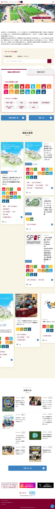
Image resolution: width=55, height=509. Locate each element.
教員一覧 (41, 118)
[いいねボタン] (3, 222)
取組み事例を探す (14, 72)
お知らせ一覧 (27, 468)
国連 (33, 107)
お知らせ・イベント (23, 56)
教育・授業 (9, 102)
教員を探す (41, 72)
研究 (21, 102)
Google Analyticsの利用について (7, 502)
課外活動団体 (45, 102)
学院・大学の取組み (9, 107)
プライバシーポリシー (5, 500)
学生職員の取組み (21, 107)
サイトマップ (3, 504)
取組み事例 (9, 56)
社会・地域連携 (33, 102)
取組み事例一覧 (13, 118)
